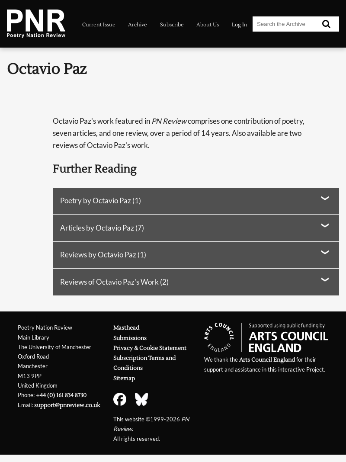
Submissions (130, 338)
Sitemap (124, 378)
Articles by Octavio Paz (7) (102, 227)
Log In (239, 24)
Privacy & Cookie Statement (149, 348)
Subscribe (172, 24)
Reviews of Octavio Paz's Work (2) (114, 281)
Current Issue (98, 24)
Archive (137, 24)
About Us (207, 24)
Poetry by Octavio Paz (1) (100, 200)
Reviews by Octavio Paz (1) (103, 254)
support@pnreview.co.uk (67, 405)
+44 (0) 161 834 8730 (61, 395)
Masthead (126, 327)
